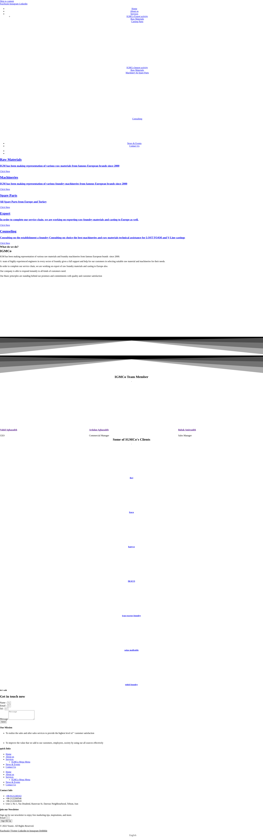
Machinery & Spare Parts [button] (137, 73)
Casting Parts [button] (137, 21)
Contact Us (134, 146)
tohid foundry (131, 685)
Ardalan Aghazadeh (98, 430)
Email (3, 819)
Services (134, 14)
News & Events (134, 143)
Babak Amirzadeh (187, 430)
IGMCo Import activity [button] (137, 67)
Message (4, 720)
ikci (131, 478)
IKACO (131, 581)
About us (134, 11)
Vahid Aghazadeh (8, 430)
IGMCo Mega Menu (20, 763)
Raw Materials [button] (137, 19)
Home (134, 8)
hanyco (131, 547)
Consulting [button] (137, 119)
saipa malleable (131, 650)
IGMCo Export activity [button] (137, 16)
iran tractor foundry (131, 616)
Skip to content (7, 1)
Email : (3, 705)
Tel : (2, 708)
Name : (3, 702)
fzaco (131, 512)
